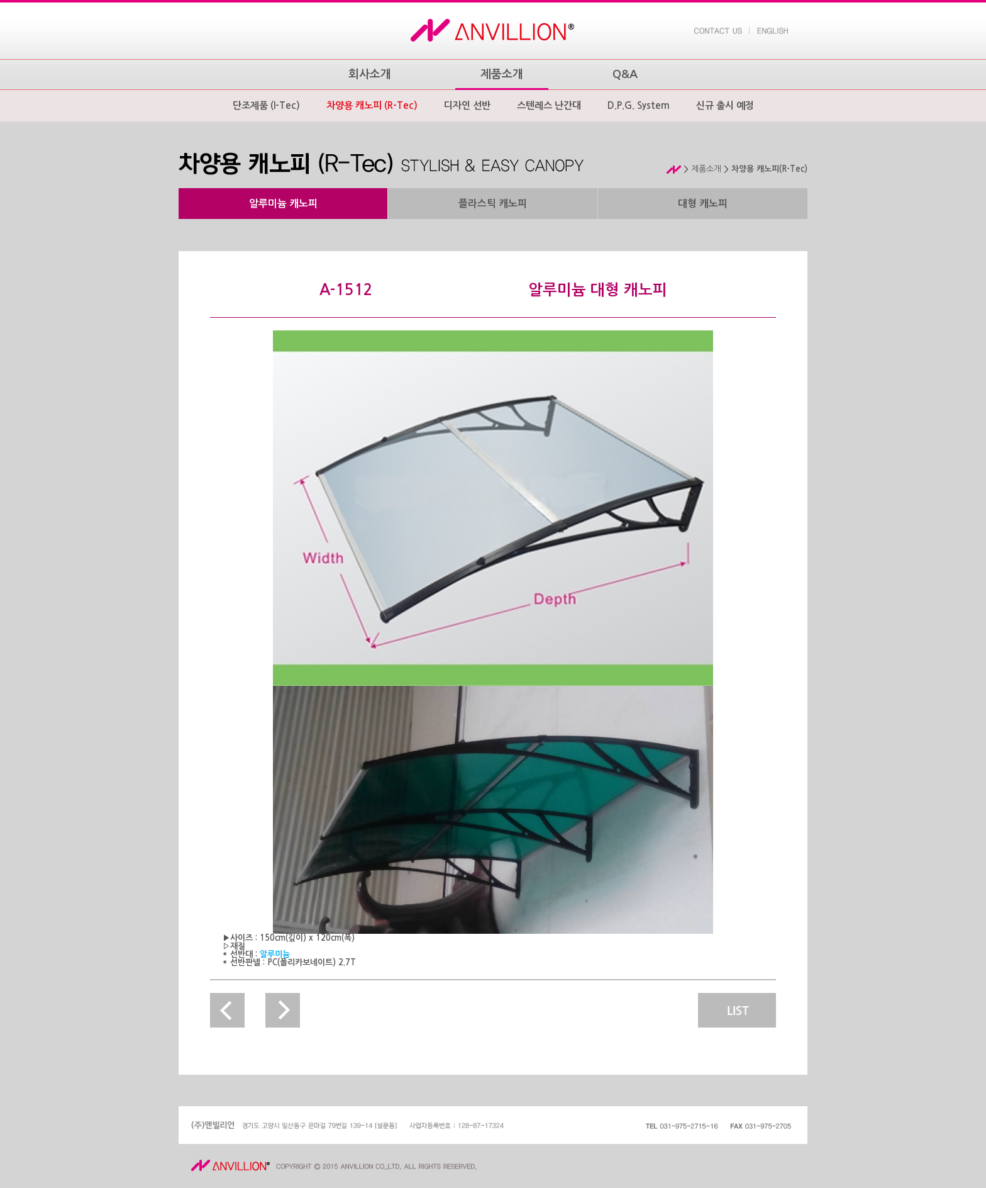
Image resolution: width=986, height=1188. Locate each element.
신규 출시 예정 (725, 105)
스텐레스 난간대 (549, 105)
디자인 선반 (467, 105)
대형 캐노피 (703, 203)
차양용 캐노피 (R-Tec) (372, 105)
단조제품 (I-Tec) (266, 105)
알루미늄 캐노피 (283, 203)
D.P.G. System (638, 105)
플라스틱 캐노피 (492, 203)
